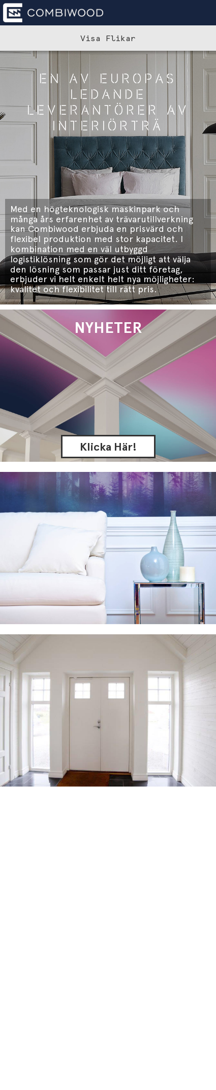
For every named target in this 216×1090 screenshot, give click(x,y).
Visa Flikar (108, 38)
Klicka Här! (108, 446)
